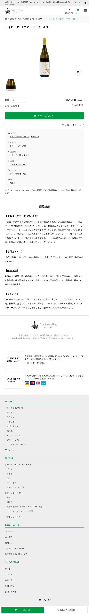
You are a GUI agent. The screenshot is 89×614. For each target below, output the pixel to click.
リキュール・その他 (15, 487)
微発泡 (10, 431)
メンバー (9, 574)
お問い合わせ (10, 592)
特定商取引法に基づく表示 (16, 554)
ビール (10, 469)
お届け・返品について (74, 125)
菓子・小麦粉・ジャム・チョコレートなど (25, 507)
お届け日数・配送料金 (35, 363)
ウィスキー (11, 483)
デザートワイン (13, 440)
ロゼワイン (11, 422)
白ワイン (35, 136)
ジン (9, 478)
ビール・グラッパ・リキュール (18, 465)
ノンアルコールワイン (16, 444)
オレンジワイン (13, 435)
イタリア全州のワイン (19, 136)
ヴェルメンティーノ (18, 164)
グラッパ (10, 474)
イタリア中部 (15, 155)
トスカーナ (28, 155)
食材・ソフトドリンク (14, 493)
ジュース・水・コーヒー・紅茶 (20, 511)
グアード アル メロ (18, 146)
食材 (9, 497)
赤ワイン (10, 412)
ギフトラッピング (12, 517)
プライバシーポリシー (14, 548)
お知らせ (9, 543)
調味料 (10, 502)
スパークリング (13, 426)
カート (8, 569)
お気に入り (9, 580)
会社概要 (9, 537)
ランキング (9, 531)
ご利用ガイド (10, 586)
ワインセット (10, 450)
